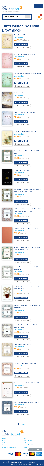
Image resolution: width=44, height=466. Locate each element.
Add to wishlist (22, 47)
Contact (4, 443)
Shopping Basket (28, 440)
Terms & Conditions (29, 445)
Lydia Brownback (19, 37)
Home (4, 438)
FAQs (24, 443)
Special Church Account (9, 447)
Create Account (6, 445)
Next (23, 424)
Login (24, 438)
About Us (4, 440)
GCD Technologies (37, 464)
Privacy (25, 447)
